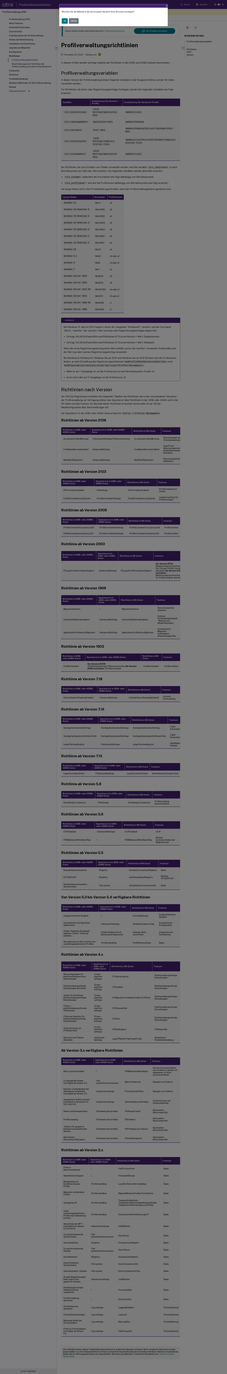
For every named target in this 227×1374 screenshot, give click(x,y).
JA (65, 21)
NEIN (74, 21)
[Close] (166, 6)
